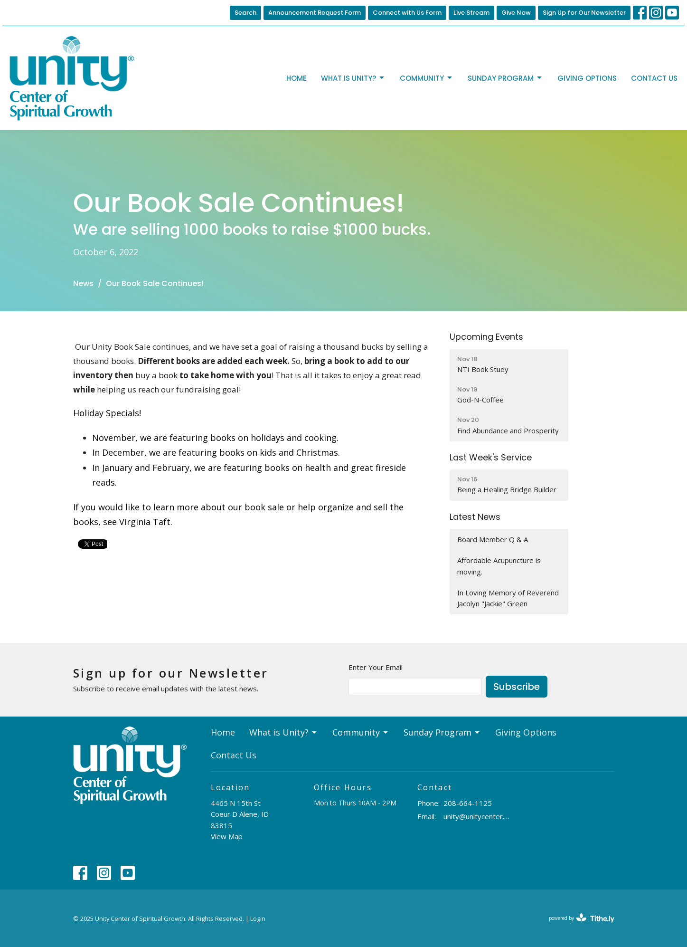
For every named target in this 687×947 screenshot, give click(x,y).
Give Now (516, 12)
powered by (581, 918)
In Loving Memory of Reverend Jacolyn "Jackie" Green (508, 598)
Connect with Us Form (407, 12)
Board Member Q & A (492, 539)
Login (257, 918)
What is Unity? (353, 78)
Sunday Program (505, 78)
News (83, 283)
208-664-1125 (467, 803)
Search (245, 12)
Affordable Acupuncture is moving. (499, 565)
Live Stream (471, 12)
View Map (227, 836)
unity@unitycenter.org (477, 816)
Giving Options (587, 78)
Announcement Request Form (314, 12)
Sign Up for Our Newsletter (584, 12)
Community (426, 78)
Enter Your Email (375, 667)
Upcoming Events (486, 337)
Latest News (475, 517)
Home (296, 78)
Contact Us (654, 78)
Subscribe (516, 686)
